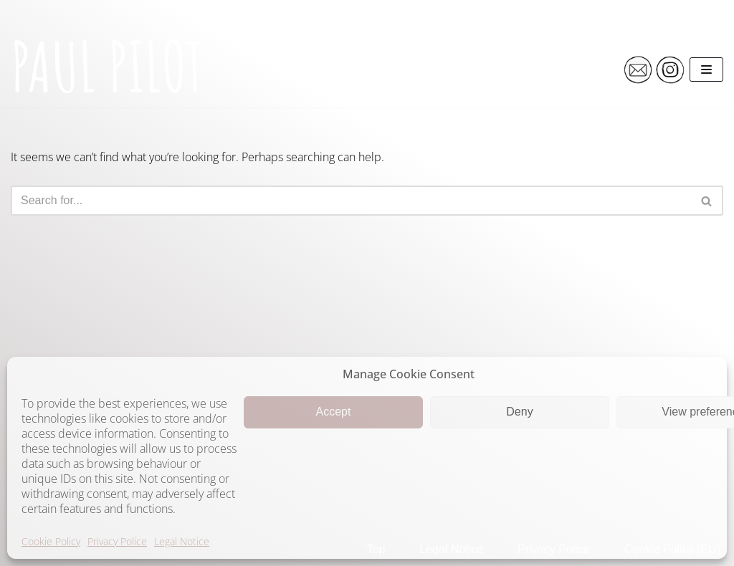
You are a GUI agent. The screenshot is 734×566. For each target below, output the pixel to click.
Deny (519, 412)
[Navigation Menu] (706, 69)
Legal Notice (181, 541)
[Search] (351, 201)
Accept (333, 412)
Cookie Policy (51, 541)
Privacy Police (117, 541)
